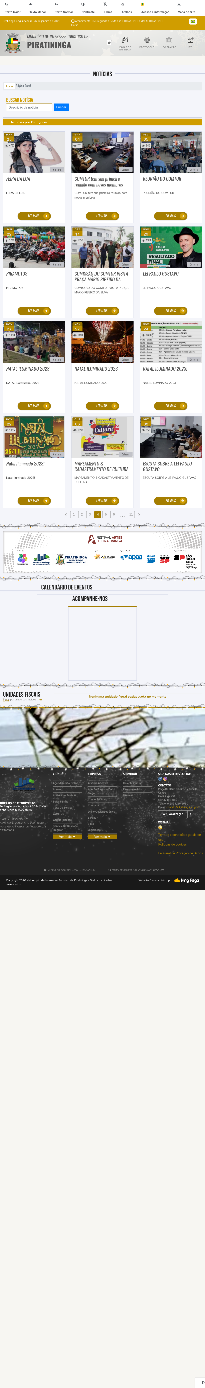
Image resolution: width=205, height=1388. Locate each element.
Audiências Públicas (64, 795)
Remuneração (131, 789)
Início (9, 86)
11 (131, 514)
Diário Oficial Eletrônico (101, 812)
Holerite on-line (132, 783)
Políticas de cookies (172, 844)
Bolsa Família (60, 802)
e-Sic (91, 824)
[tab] (109, 42)
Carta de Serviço (62, 808)
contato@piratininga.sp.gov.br (183, 807)
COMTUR (58, 814)
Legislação (94, 830)
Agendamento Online (65, 783)
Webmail (128, 795)
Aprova (57, 789)
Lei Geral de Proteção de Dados (180, 853)
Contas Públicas (62, 820)
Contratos (93, 805)
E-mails (92, 818)
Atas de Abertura (98, 783)
